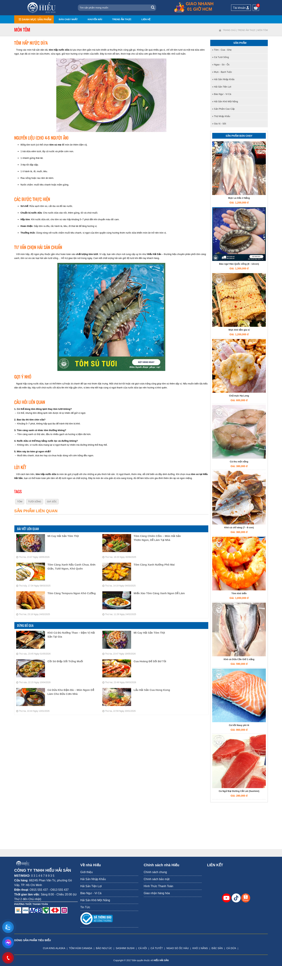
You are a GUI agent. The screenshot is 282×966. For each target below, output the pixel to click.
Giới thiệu (86, 872)
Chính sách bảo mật (156, 879)
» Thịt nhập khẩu (221, 116)
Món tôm (262, 30)
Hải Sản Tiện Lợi (91, 886)
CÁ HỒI (142, 948)
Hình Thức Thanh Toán (158, 886)
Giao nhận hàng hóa (157, 893)
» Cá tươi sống (220, 57)
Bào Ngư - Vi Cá (90, 893)
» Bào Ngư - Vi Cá (221, 94)
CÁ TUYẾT (157, 948)
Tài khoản (241, 7)
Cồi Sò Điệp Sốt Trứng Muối (65, 661)
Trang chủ (229, 30)
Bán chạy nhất (68, 19)
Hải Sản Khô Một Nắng (95, 900)
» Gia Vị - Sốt (219, 123)
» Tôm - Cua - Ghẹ (221, 49)
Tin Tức (85, 907)
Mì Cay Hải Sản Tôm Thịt (63, 535)
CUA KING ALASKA (54, 948)
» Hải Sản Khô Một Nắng (225, 101)
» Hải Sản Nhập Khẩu (223, 79)
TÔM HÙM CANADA (80, 948)
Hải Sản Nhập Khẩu (93, 879)
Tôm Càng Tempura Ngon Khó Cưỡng (71, 593)
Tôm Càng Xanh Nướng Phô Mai (154, 564)
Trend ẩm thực (121, 19)
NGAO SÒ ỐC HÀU (178, 948)
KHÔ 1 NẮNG (200, 948)
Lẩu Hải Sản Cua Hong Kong (152, 689)
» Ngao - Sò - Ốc (220, 64)
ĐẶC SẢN (217, 948)
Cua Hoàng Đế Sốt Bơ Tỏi (150, 661)
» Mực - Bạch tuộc (222, 72)
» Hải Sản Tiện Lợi (221, 86)
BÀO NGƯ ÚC (104, 948)
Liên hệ (145, 19)
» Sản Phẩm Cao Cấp (223, 108)
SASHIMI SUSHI (125, 948)
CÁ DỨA (231, 948)
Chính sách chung (155, 872)
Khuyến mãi (95, 19)
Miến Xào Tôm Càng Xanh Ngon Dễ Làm (159, 593)
